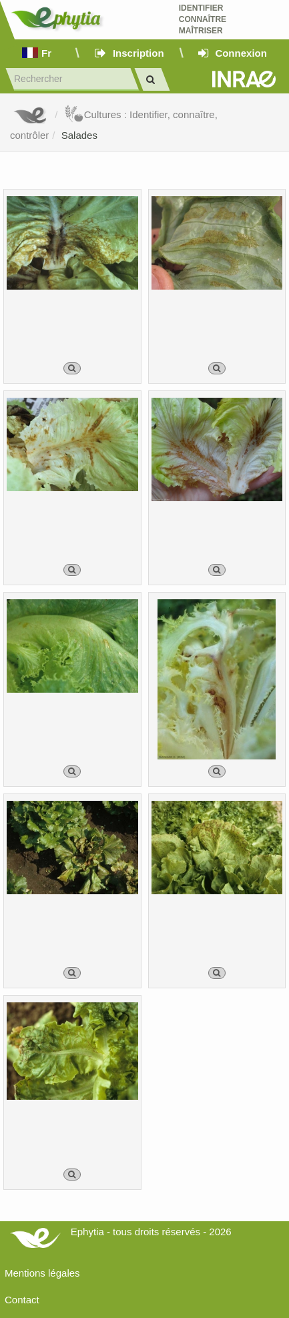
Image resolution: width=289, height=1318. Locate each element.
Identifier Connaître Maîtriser (202, 19)
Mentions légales (42, 1273)
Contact (22, 1299)
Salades (79, 135)
